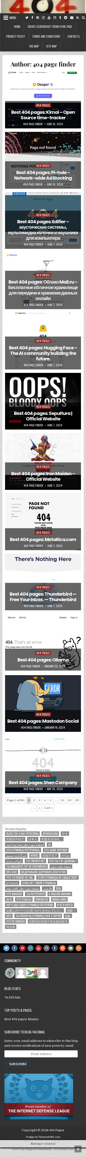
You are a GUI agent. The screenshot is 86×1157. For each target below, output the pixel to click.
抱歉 (68, 916)
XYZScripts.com (64, 1149)
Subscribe (18, 1063)
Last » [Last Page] (48, 807)
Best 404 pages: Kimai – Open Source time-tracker (43, 115)
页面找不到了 (15, 839)
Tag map (34, 46)
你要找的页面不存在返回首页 (48, 921)
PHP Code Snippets (24, 1149)
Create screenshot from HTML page (50, 26)
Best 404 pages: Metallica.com (43, 539)
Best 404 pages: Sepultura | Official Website (43, 416)
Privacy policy (15, 36)
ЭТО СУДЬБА (23, 899)
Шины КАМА (59, 899)
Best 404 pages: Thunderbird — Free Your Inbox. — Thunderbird (43, 597)
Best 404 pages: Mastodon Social (43, 721)
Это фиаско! (14, 894)
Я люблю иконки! (60, 894)
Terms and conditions (46, 36)
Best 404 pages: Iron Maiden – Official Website (43, 476)
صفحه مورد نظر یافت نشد (22, 888)
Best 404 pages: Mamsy (21, 1019)
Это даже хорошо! (55, 850)
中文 (65, 833)
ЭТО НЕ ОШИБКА (15, 921)
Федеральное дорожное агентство (43, 872)
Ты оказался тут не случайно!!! (26, 866)
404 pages (43, 105)
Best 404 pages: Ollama (43, 660)
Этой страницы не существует (57, 877)
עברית (65, 855)
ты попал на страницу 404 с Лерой (38, 916)
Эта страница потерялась (23, 850)
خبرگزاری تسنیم (16, 855)
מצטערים (12, 883)
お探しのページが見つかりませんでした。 (34, 910)
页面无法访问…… (51, 839)
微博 (9, 899)
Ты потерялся (35, 894)
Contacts (73, 36)
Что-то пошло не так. (19, 877)
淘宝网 (10, 927)
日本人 (32, 839)
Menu (13, 17)
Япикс (34, 855)
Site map (51, 46)
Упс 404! (11, 872)
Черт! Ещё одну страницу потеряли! (29, 905)
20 (70, 800)
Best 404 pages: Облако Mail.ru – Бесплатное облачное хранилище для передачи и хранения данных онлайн (43, 290)
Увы (58, 888)
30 (77, 800)
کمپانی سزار (14, 861)
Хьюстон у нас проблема (22, 833)
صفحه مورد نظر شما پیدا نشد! (25, 844)
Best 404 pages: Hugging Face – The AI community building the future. (43, 353)
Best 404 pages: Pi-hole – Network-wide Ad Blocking (43, 175)
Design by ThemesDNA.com (43, 1137)
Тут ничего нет (35, 861)
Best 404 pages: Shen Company (43, 782)
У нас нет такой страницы (39, 883)
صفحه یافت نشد (61, 866)
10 (62, 800)
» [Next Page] (40, 807)
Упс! (8, 916)
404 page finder (33, 124)
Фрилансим (50, 833)
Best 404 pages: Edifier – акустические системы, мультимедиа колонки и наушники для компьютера (43, 229)
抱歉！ (71, 910)
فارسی (47, 888)
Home (17, 26)
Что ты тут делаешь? (63, 861)
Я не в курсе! (65, 905)
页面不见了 (49, 855)
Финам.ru (42, 899)
